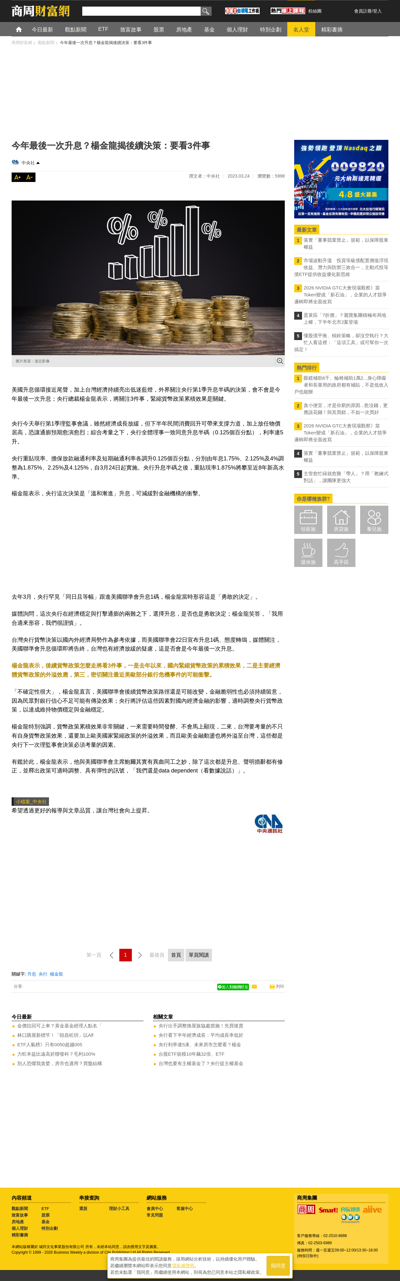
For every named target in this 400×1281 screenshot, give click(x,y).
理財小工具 (119, 1208)
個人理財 (20, 1228)
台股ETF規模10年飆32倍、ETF (191, 1054)
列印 (280, 986)
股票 (45, 1215)
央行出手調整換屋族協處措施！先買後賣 (201, 1025)
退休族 (308, 562)
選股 (83, 1208)
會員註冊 (363, 11)
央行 (43, 973)
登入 (377, 11)
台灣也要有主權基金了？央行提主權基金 (201, 1063)
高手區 (341, 562)
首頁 (25, 29)
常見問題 (155, 1215)
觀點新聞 (20, 1208)
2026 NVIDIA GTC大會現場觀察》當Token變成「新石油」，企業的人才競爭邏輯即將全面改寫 (340, 294)
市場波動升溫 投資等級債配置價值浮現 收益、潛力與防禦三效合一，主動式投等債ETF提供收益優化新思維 (341, 267)
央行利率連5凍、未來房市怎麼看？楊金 (200, 1044)
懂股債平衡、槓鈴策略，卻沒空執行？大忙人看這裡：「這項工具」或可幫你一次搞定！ (341, 342)
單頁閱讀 (199, 955)
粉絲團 (315, 11)
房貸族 (341, 529)
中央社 (28, 162)
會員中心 (155, 1208)
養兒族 (374, 529)
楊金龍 (56, 973)
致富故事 (20, 1215)
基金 (45, 1221)
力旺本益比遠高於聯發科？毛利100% (56, 1054)
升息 (31, 973)
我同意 (278, 1265)
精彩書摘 (20, 1235)
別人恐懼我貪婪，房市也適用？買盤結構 (59, 1063)
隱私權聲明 (183, 1265)
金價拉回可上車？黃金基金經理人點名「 (59, 1025)
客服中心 (184, 1208)
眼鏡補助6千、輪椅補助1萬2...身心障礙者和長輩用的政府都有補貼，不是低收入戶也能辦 (341, 384)
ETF (45, 1208)
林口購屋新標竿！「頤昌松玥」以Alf (55, 1035)
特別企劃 (49, 1228)
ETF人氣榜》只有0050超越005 (49, 1044)
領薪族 (308, 529)
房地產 (18, 1221)
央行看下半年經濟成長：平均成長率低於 (201, 1035)
